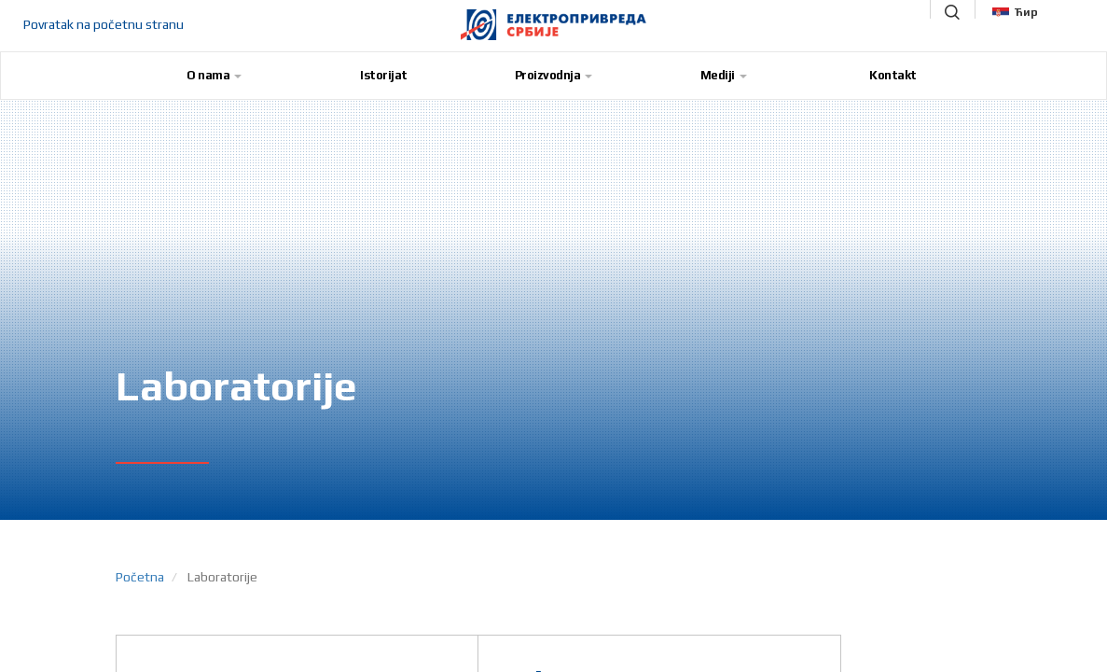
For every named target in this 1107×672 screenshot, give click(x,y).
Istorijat (384, 75)
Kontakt (893, 75)
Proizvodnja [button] (554, 75)
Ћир (1015, 12)
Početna (140, 576)
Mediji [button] (723, 75)
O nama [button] (214, 75)
